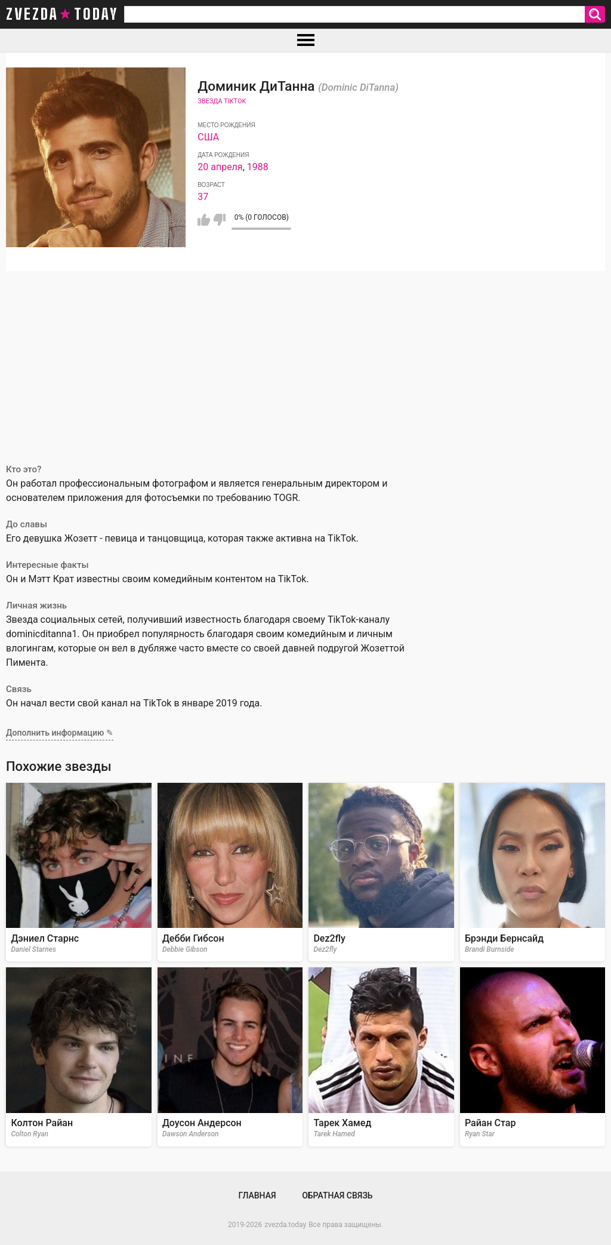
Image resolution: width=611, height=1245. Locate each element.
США (208, 137)
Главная (257, 1195)
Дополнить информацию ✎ (59, 732)
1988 (258, 167)
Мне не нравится (219, 220)
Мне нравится (204, 220)
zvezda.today (285, 1225)
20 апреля (220, 167)
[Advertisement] (305, 360)
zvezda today (62, 14)
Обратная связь (337, 1195)
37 (203, 196)
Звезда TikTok (222, 101)
